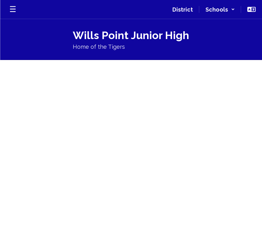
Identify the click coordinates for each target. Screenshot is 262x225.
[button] (220, 9)
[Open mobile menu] (12, 9)
